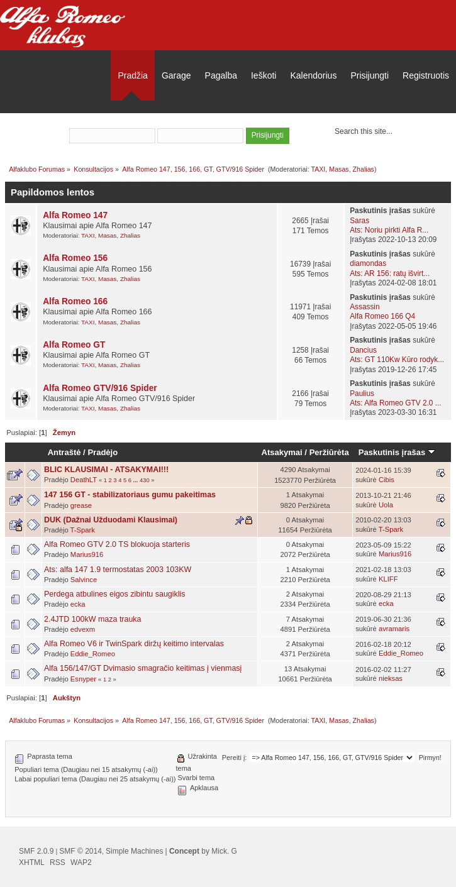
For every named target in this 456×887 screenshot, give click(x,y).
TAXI (318, 169)
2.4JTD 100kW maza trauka (93, 619)
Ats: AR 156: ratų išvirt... (390, 273)
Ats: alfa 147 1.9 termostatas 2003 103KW (117, 569)
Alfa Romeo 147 (75, 215)
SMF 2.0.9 (36, 851)
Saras (359, 220)
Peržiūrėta (329, 452)
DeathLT (83, 479)
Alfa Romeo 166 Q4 (382, 316)
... (136, 480)
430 (145, 480)
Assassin (364, 306)
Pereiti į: (234, 757)
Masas (338, 169)
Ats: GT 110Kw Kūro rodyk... (397, 359)
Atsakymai (282, 452)
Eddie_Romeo (92, 654)
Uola (386, 505)
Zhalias (363, 169)
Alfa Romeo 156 (75, 258)
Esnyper (83, 679)
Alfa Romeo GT (74, 345)
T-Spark (82, 530)
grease (81, 505)
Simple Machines (134, 851)
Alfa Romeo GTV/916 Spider (100, 388)
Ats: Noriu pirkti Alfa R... (389, 230)
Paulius (362, 393)
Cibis (386, 479)
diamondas (368, 263)
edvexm (82, 629)
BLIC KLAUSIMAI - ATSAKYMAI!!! (106, 469)
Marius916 (86, 554)
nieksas (391, 678)
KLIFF (388, 579)
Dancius (363, 350)
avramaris (394, 628)
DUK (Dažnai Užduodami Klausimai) (110, 519)
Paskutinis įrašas (397, 452)
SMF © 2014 (80, 851)
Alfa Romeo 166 (75, 301)
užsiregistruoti (263, 118)
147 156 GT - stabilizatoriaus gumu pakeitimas (130, 494)
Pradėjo (102, 452)
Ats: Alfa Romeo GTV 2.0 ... (395, 403)
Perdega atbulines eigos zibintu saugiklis (115, 594)
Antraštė (64, 452)
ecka (78, 604)
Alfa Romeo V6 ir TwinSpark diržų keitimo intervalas (134, 643)
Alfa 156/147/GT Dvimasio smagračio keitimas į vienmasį (143, 668)
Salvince (83, 579)
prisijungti (202, 118)
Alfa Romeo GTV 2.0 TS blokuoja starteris (117, 544)
